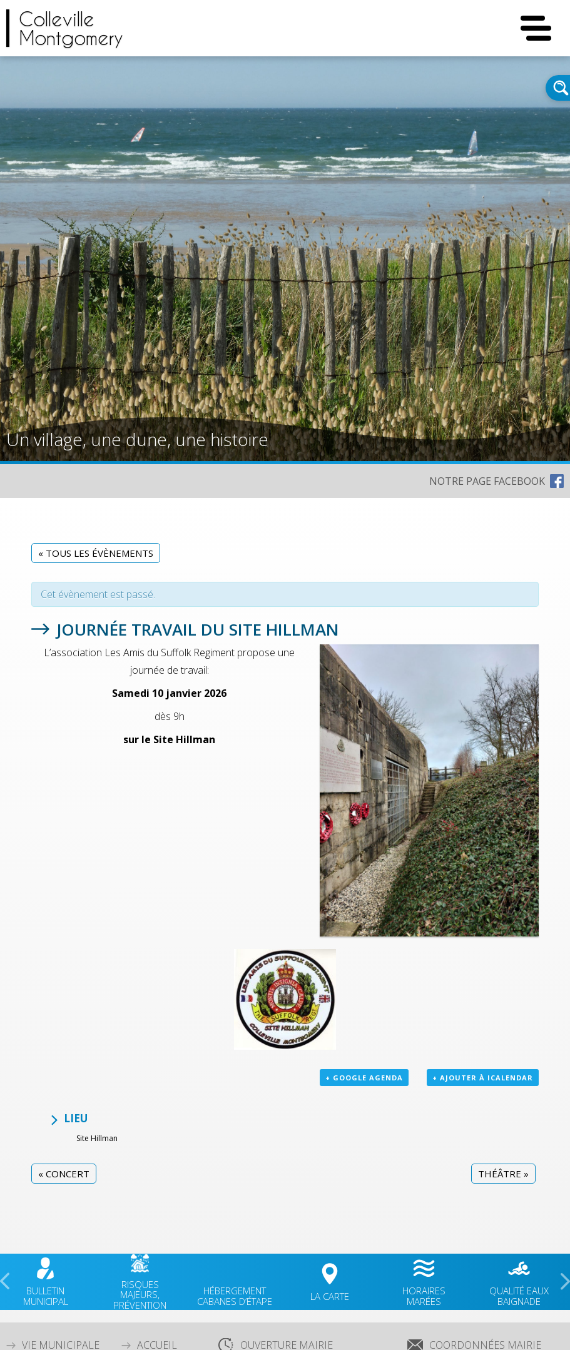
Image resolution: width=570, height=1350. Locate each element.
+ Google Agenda (364, 1077)
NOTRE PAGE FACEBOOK (487, 481)
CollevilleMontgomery (71, 28)
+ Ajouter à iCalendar (482, 1077)
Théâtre (503, 1173)
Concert (63, 1173)
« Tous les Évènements (95, 553)
